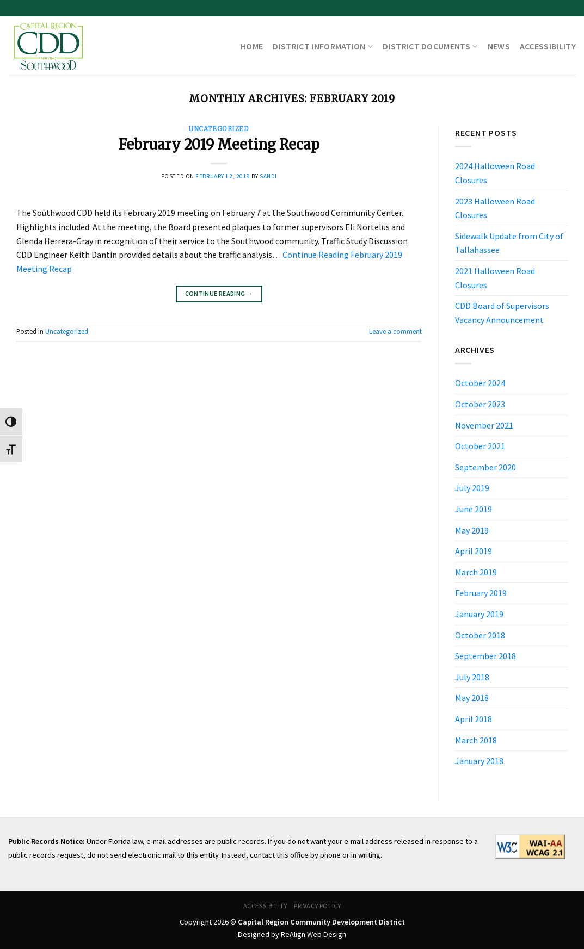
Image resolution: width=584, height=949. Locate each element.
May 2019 (472, 530)
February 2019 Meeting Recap (219, 144)
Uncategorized (219, 129)
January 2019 (479, 614)
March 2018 (476, 740)
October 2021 (480, 446)
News (499, 46)
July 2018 (472, 677)
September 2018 (485, 655)
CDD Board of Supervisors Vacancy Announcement (502, 312)
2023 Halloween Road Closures (495, 208)
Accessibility (548, 46)
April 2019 (473, 550)
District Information (323, 46)
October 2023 (480, 404)
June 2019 (473, 509)
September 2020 (485, 467)
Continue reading (219, 293)
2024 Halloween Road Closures (495, 172)
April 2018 (473, 719)
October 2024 (480, 382)
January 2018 (479, 760)
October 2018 (480, 635)
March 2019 (476, 572)
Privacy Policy (317, 906)
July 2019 (472, 487)
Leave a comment (395, 331)
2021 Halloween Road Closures (495, 277)
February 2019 (481, 592)
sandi (268, 176)
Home (252, 46)
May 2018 (472, 697)
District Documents (430, 46)
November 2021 (484, 425)
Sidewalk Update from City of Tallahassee (509, 243)
